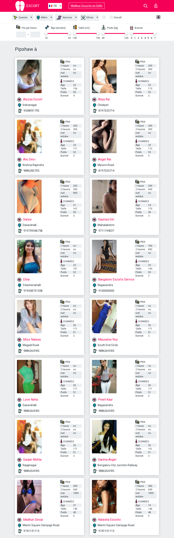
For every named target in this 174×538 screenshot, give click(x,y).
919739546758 (32, 230)
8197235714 (106, 110)
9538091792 (31, 110)
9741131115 (31, 531)
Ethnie (87, 18)
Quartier (20, 17)
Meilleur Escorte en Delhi (86, 5)
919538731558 (32, 291)
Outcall (118, 17)
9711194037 (106, 230)
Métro (42, 18)
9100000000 (106, 291)
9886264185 (31, 351)
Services (64, 18)
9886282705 (31, 170)
